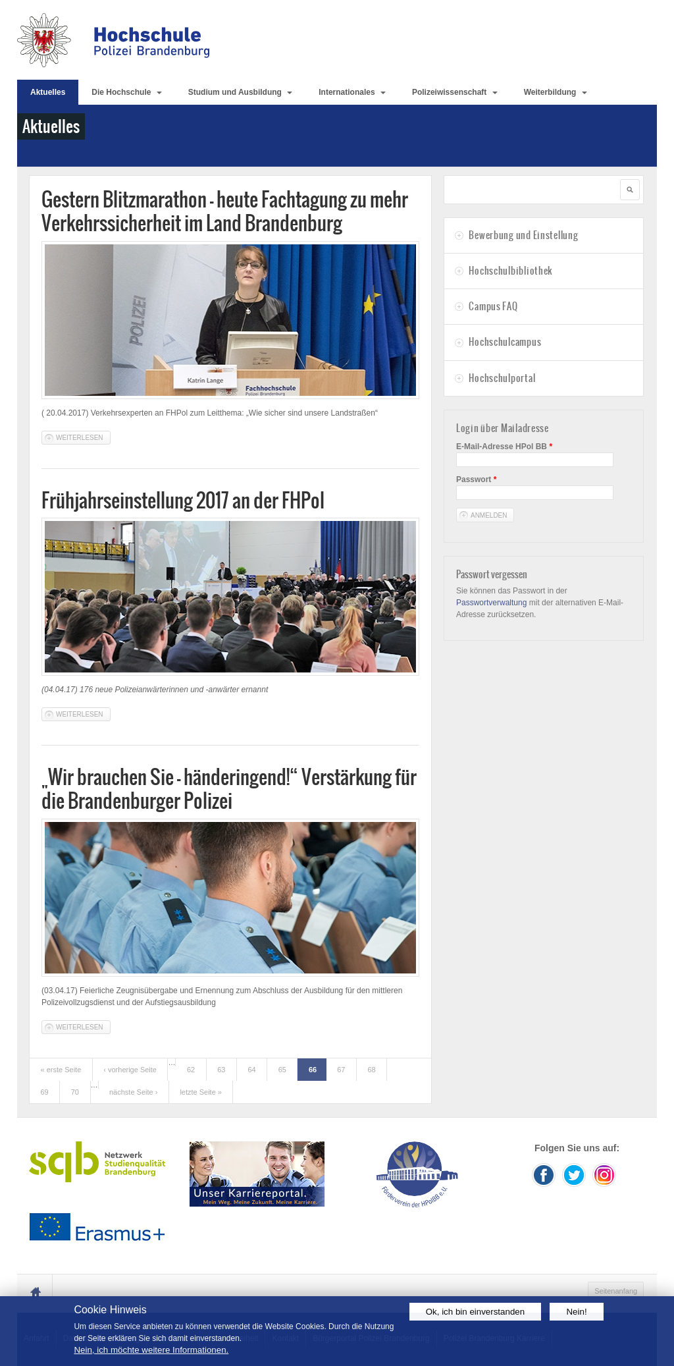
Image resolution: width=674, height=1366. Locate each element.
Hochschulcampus (505, 342)
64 (251, 1070)
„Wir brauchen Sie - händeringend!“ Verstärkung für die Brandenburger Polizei (229, 789)
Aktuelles (47, 92)
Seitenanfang (615, 1291)
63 (221, 1070)
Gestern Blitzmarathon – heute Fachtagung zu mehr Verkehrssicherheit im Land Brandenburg (224, 211)
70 (75, 1092)
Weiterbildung (555, 92)
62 (191, 1070)
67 (341, 1070)
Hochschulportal (502, 378)
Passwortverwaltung (491, 602)
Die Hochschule (126, 92)
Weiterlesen (83, 437)
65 (282, 1070)
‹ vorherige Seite (130, 1070)
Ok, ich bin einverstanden (475, 1312)
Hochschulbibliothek (510, 270)
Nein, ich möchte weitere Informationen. (151, 1350)
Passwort (476, 479)
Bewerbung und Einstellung (523, 235)
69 (45, 1092)
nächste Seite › (133, 1092)
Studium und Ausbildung (240, 92)
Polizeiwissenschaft (455, 92)
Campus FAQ (493, 306)
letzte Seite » (201, 1092)
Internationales (352, 92)
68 (371, 1070)
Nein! (576, 1312)
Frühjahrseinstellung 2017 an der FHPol (182, 500)
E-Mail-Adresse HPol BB (504, 446)
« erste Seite (61, 1070)
